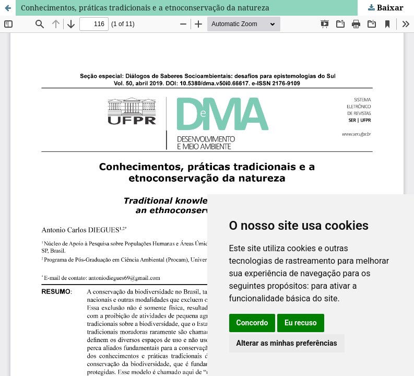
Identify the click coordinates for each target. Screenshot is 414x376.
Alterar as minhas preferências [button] (286, 343)
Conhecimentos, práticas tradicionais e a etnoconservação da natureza (145, 8)
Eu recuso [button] (301, 323)
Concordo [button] (252, 323)
